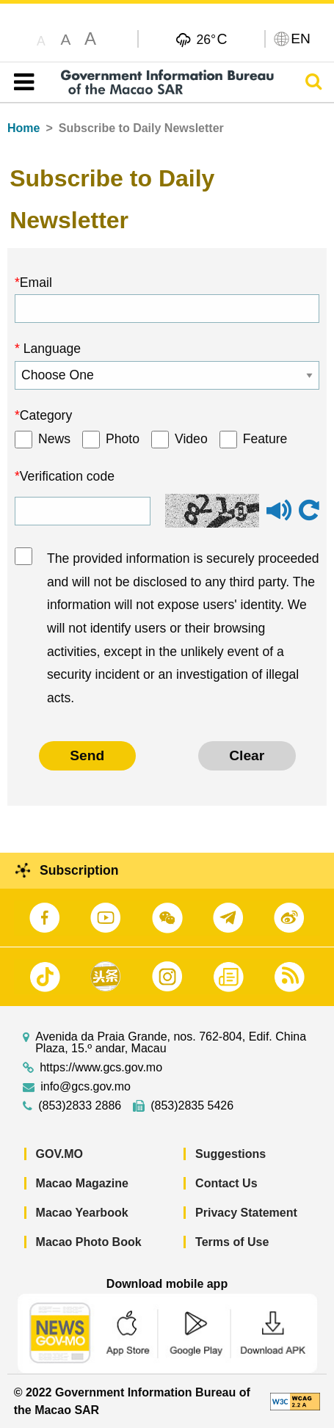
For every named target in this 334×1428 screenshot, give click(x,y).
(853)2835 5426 (191, 1106)
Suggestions (230, 1154)
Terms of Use (232, 1242)
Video (191, 438)
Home (23, 128)
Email (36, 282)
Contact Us (226, 1183)
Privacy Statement (246, 1212)
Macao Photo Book (89, 1242)
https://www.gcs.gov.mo (101, 1068)
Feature (265, 438)
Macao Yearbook (82, 1212)
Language (50, 348)
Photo (122, 438)
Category (46, 415)
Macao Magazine (82, 1183)
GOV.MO (59, 1154)
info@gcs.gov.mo (85, 1087)
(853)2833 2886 (79, 1106)
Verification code (67, 476)
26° (211, 39)
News (54, 438)
